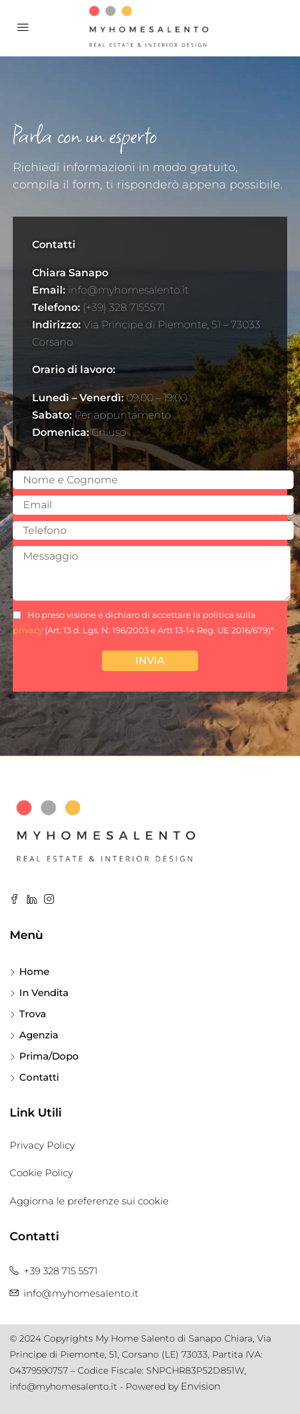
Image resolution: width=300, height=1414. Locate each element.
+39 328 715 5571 (60, 1271)
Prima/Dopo (49, 1056)
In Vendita (44, 992)
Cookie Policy (41, 1173)
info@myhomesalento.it (81, 1293)
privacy (28, 630)
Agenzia (38, 1035)
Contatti (39, 1077)
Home (34, 971)
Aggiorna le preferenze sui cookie (89, 1201)
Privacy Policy (42, 1145)
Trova (32, 1014)
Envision (201, 1386)
